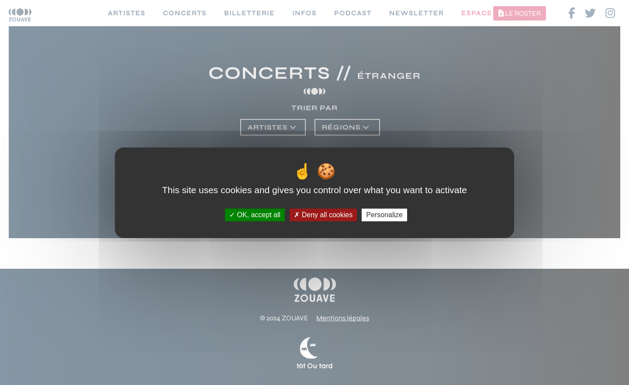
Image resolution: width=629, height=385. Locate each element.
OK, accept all (254, 215)
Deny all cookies (323, 215)
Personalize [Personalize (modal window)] (384, 215)
